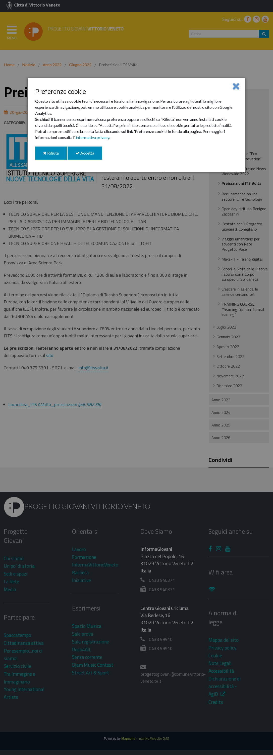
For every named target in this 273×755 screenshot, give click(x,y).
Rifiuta (55, 155)
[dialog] (136, 125)
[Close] (236, 86)
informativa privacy (92, 137)
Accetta (89, 155)
